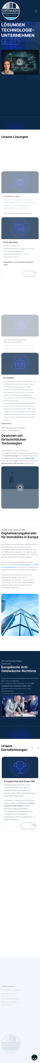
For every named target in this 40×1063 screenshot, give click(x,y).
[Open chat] (34, 1057)
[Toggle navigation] (36, 11)
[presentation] (32, 747)
